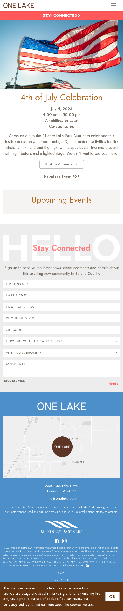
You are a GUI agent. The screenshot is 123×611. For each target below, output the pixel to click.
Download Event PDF (61, 176)
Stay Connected (61, 15)
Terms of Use (61, 580)
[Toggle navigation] (114, 5)
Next (113, 384)
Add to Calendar (60, 164)
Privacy (61, 573)
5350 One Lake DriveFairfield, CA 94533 (61, 488)
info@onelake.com (61, 498)
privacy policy (16, 604)
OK (112, 596)
